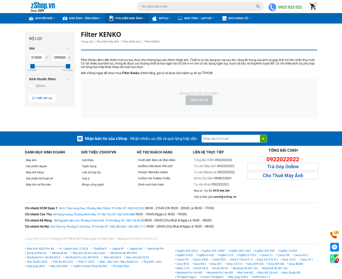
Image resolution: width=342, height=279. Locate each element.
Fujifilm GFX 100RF (214, 250)
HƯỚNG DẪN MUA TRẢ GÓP (155, 166)
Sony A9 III (183, 263)
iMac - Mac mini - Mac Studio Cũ (119, 261)
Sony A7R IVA (255, 263)
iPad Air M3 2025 (63, 261)
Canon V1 (267, 255)
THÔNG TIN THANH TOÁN (154, 178)
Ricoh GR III (201, 268)
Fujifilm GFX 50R (265, 250)
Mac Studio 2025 (37, 261)
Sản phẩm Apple (36, 166)
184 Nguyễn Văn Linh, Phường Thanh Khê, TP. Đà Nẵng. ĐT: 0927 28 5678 (98, 220)
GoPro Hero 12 (261, 277)
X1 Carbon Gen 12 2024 (74, 248)
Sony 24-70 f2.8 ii (267, 259)
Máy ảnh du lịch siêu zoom (89, 253)
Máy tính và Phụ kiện (38, 184)
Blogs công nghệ (93, 184)
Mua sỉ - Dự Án (211, 190)
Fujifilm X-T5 (226, 255)
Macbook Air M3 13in (245, 268)
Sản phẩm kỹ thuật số (39, 178)
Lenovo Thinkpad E (212, 277)
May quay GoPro (238, 277)
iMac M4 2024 (112, 257)
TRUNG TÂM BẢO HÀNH (153, 172)
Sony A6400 (296, 263)
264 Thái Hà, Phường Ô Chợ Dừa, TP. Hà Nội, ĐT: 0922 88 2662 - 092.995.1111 (98, 226)
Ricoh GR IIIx (220, 268)
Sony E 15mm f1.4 (241, 259)
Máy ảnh (31, 160)
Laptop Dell (135, 248)
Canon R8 (283, 255)
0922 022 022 (290, 7)
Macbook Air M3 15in (275, 268)
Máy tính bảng (35, 172)
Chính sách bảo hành (151, 184)
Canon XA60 (200, 259)
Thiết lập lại (42, 98)
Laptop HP (118, 248)
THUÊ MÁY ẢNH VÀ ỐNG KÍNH (156, 160)
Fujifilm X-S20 (185, 255)
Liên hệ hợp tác (91, 172)
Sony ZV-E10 (234, 263)
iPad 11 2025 (86, 261)
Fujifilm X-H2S (206, 255)
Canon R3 (182, 259)
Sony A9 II (200, 263)
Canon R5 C (301, 255)
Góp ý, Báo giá (215, 196)
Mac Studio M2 (292, 272)
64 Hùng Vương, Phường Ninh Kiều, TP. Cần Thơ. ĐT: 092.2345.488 (93, 214)
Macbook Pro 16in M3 (189, 272)
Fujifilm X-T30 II (247, 255)
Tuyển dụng (89, 166)
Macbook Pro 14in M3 (220, 272)
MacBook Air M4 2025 (124, 253)
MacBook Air (59, 253)
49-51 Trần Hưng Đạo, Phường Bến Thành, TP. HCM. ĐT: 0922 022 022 (101, 208)
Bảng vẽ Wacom (37, 253)
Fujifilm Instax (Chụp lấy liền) (90, 266)
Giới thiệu (88, 160)
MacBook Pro (156, 248)
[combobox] (200, 6)
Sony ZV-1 (307, 259)
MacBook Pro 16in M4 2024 (81, 257)
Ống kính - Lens (153, 261)
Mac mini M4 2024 (137, 257)
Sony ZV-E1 (289, 259)
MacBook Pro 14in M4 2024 (43, 257)
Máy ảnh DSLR (59, 266)
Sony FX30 (219, 259)
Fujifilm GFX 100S (240, 250)
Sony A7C (216, 263)
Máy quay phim (36, 266)
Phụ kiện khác (121, 266)
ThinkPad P (100, 248)
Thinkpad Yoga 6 (187, 277)
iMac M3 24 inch (268, 272)
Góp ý (85, 178)
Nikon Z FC (183, 268)
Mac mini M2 (245, 272)
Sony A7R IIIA (276, 263)
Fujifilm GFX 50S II (187, 250)
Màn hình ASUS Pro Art (40, 248)
